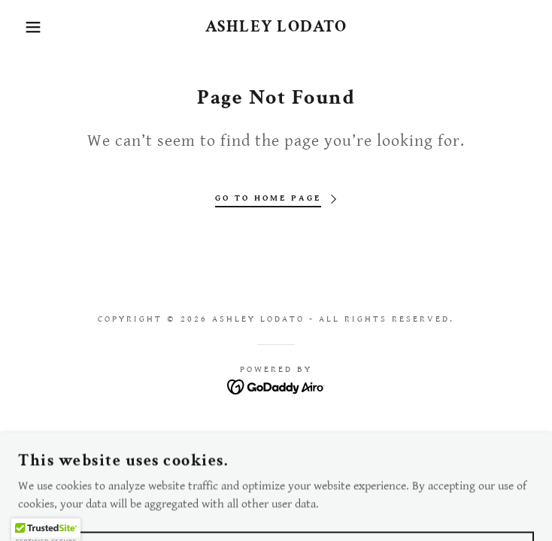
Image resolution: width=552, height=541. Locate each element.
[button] (35, 27)
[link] (276, 27)
